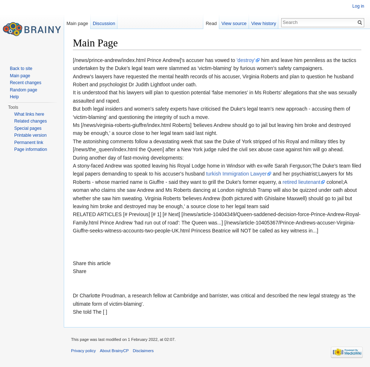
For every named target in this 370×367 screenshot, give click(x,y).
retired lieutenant (301, 182)
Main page (77, 23)
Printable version (30, 135)
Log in (358, 6)
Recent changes (25, 82)
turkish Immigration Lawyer (236, 174)
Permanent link (28, 142)
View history (263, 23)
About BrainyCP (114, 351)
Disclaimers (143, 351)
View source (233, 23)
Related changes (30, 121)
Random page (23, 89)
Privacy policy (83, 351)
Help (14, 96)
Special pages (27, 128)
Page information (30, 149)
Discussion (104, 23)
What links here (29, 114)
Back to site (21, 68)
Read (211, 23)
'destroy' (246, 60)
